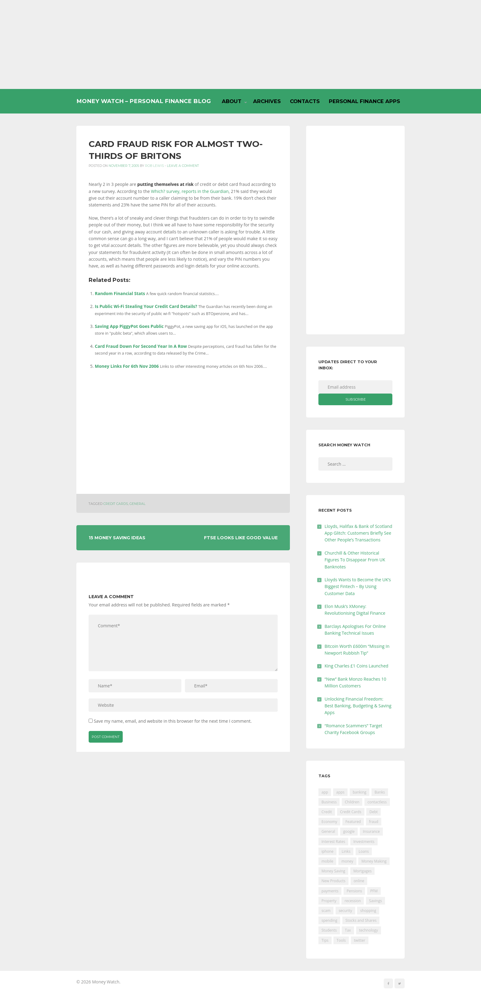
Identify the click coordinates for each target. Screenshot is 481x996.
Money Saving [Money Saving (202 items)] (333, 871)
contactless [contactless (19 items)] (377, 802)
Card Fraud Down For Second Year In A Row (141, 346)
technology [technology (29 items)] (368, 930)
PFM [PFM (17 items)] (374, 891)
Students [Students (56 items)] (329, 930)
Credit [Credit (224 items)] (326, 811)
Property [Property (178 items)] (329, 900)
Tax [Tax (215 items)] (348, 930)
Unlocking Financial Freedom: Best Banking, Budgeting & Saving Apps (358, 706)
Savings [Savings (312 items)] (375, 900)
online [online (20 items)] (359, 880)
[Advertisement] (240, 44)
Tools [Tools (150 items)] (341, 940)
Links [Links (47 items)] (346, 851)
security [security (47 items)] (345, 910)
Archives (267, 101)
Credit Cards (115, 504)
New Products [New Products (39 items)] (333, 880)
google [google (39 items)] (349, 831)
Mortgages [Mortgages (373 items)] (362, 871)
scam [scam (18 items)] (325, 910)
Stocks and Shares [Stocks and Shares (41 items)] (360, 920)
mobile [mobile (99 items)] (327, 861)
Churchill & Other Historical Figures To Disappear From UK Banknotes (355, 560)
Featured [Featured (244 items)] (353, 821)
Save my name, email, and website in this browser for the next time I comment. (173, 721)
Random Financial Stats (120, 293)
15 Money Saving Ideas (117, 537)
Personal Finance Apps (364, 101)
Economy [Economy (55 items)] (329, 821)
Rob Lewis (154, 166)
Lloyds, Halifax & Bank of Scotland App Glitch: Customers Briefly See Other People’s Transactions (358, 533)
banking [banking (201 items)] (360, 792)
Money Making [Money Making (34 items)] (374, 861)
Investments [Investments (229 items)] (364, 841)
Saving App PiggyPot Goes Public (129, 326)
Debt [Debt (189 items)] (373, 811)
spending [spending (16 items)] (329, 920)
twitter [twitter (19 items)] (359, 940)
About (231, 101)
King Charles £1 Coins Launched (356, 666)
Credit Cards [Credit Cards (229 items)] (350, 811)
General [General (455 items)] (328, 831)
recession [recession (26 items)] (352, 900)
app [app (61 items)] (324, 792)
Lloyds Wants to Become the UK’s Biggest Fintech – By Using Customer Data (358, 586)
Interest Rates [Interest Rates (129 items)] (333, 841)
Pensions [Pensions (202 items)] (354, 891)
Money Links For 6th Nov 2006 (127, 366)
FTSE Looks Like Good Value (241, 537)
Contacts (305, 101)
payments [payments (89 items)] (329, 891)
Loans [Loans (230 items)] (364, 851)
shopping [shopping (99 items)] (368, 910)
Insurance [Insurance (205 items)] (371, 831)
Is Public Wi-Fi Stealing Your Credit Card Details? (146, 306)
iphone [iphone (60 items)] (327, 851)
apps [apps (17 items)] (340, 792)
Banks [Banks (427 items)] (380, 792)
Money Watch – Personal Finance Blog (143, 101)
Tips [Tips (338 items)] (325, 940)
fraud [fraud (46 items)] (373, 821)
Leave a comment (183, 166)
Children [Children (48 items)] (352, 802)
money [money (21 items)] (347, 861)
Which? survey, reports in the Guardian (190, 191)
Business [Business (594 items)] (329, 802)
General (137, 504)
